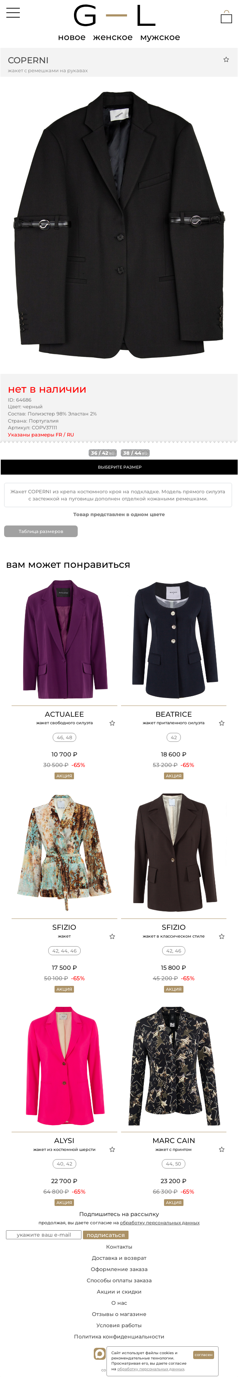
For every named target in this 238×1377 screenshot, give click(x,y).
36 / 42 (102, 453)
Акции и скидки (119, 1291)
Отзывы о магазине (119, 1314)
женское (113, 37)
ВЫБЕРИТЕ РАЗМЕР (120, 467)
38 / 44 (135, 453)
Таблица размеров (41, 531)
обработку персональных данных (160, 1222)
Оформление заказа (119, 1269)
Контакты (119, 1246)
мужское (160, 37)
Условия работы (119, 1325)
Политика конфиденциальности (119, 1336)
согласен (204, 1354)
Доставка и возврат (119, 1258)
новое (72, 37)
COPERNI (28, 60)
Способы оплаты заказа (119, 1280)
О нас (119, 1303)
